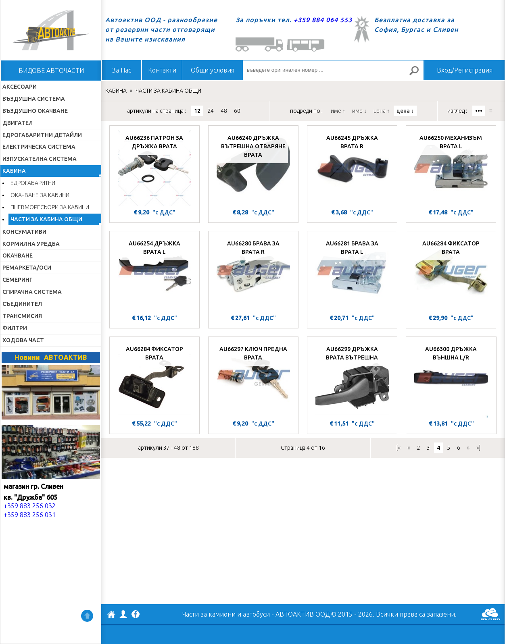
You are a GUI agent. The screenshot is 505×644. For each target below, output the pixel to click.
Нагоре (87, 616)
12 (197, 111)
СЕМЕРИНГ (17, 279)
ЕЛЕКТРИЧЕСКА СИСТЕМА (38, 146)
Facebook (135, 615)
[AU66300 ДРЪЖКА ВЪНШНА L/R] (451, 379)
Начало (50, 30)
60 (237, 111)
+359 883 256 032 (30, 505)
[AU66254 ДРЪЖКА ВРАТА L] (154, 273)
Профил (123, 614)
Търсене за (417, 74)
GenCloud (490, 614)
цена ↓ (405, 111)
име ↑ (338, 111)
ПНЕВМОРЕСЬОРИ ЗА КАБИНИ (49, 207)
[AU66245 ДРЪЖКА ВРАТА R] (352, 168)
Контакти (162, 70)
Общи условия (212, 70)
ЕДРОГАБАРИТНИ (32, 183)
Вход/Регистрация (464, 70)
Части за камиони (209, 614)
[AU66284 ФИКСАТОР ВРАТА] (451, 273)
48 (224, 111)
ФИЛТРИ (14, 328)
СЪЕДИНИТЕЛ (22, 304)
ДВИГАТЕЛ (17, 123)
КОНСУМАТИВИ (24, 232)
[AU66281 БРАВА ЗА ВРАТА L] (352, 273)
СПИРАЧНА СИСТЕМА (32, 292)
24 (210, 111)
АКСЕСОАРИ (19, 86)
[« (398, 448)
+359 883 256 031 (30, 514)
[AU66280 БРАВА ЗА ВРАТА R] (253, 273)
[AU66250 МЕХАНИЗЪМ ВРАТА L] (451, 168)
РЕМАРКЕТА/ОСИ (26, 267)
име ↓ (359, 111)
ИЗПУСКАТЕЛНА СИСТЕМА (39, 159)
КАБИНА (14, 171)
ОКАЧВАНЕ (17, 255)
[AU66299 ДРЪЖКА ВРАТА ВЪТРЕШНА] (352, 379)
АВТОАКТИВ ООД (111, 615)
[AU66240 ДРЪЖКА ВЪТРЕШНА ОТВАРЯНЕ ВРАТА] (253, 168)
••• (478, 111)
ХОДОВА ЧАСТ (23, 340)
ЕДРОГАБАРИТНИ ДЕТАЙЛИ (42, 135)
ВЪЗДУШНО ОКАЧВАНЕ (35, 111)
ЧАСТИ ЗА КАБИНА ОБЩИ (46, 219)
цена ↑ (382, 111)
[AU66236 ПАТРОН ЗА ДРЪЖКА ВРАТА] (154, 168)
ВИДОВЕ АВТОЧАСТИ (51, 70)
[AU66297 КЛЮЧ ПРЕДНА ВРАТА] (253, 379)
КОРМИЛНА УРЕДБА (31, 244)
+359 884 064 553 (323, 19)
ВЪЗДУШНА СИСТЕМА (33, 99)
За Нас (121, 70)
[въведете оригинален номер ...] (333, 70)
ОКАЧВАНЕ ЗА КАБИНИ (39, 195)
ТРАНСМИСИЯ (22, 316)
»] (478, 448)
